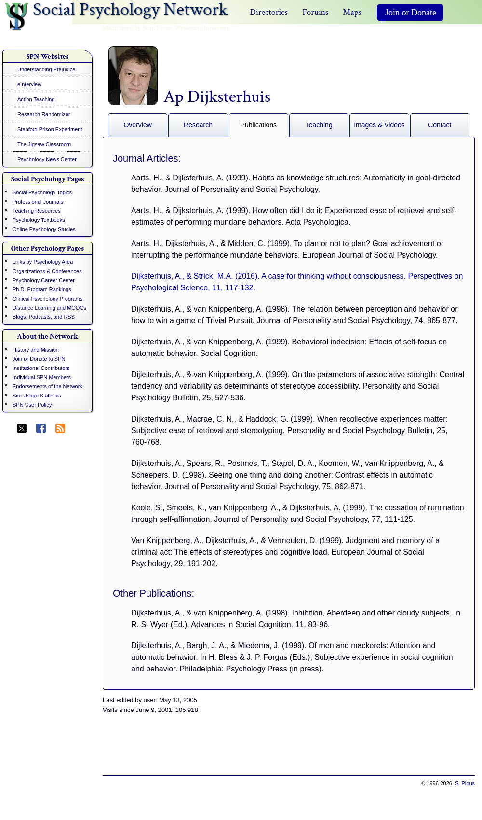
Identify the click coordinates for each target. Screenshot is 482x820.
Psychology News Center (47, 159)
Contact (439, 125)
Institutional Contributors (41, 368)
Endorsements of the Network (47, 386)
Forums (315, 12)
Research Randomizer (43, 114)
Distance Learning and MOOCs (49, 308)
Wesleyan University (201, 28)
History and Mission (36, 350)
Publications (259, 125)
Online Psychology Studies (44, 229)
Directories (269, 12)
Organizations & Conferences (47, 271)
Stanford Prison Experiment (49, 129)
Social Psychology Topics (42, 192)
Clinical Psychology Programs (48, 298)
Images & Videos (379, 125)
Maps (352, 12)
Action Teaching (35, 99)
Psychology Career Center (44, 280)
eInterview (29, 84)
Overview (137, 125)
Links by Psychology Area (43, 262)
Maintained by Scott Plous (136, 28)
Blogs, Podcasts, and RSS (44, 317)
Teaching (319, 125)
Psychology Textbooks (39, 220)
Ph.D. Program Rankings (42, 289)
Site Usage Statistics (37, 395)
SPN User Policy (32, 405)
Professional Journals (38, 202)
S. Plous (465, 783)
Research (198, 125)
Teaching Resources (37, 211)
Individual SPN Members (42, 377)
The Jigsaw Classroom (44, 144)
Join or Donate (410, 12)
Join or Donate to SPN (39, 359)
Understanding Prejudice (46, 69)
